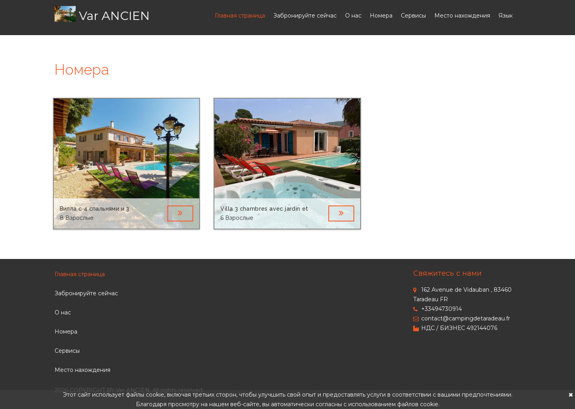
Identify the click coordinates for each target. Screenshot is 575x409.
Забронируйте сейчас (305, 15)
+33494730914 (437, 308)
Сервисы (413, 15)
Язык (505, 15)
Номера (381, 15)
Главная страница (240, 15)
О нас (353, 15)
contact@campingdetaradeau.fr (461, 318)
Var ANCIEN (114, 15)
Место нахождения (462, 15)
